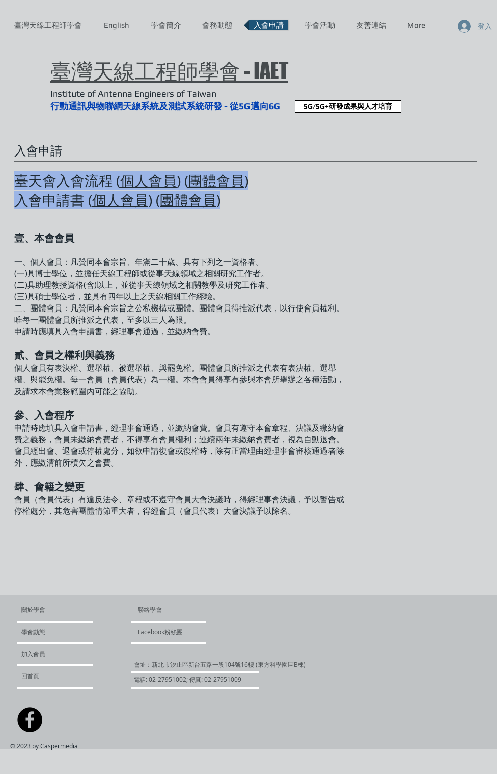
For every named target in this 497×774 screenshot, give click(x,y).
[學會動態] (50, 631)
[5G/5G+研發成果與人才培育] (348, 106)
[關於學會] (59, 609)
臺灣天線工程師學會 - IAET (169, 71)
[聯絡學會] (162, 609)
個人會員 (148, 180)
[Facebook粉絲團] (167, 631)
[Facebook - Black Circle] (29, 719)
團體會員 (216, 180)
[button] (182, 664)
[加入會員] (48, 653)
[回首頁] (48, 675)
